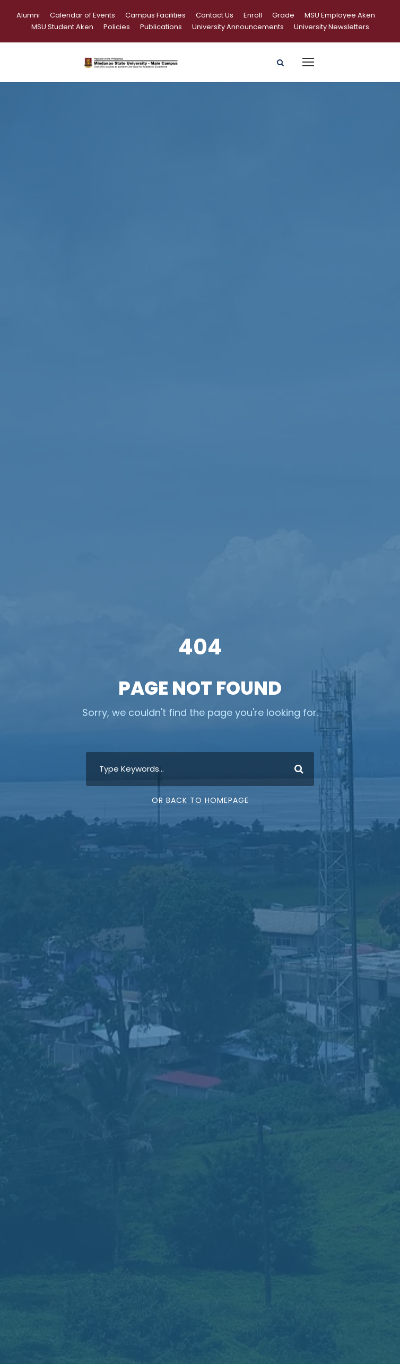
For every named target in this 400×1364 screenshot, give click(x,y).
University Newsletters (331, 27)
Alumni (28, 15)
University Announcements (238, 27)
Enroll (253, 15)
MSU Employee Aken (340, 15)
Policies (116, 27)
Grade (283, 15)
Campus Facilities (155, 15)
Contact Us (214, 15)
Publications (161, 27)
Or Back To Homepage (200, 800)
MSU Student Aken (62, 27)
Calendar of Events (82, 15)
